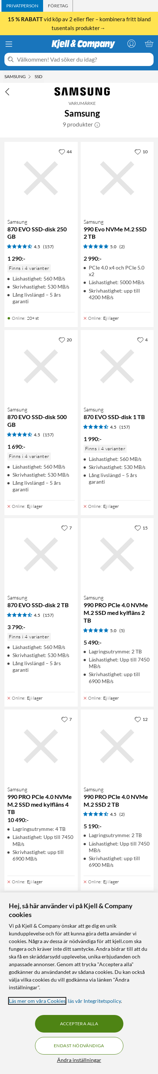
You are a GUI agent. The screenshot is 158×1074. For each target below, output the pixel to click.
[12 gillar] (141, 719)
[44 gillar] (65, 151)
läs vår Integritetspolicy (94, 1001)
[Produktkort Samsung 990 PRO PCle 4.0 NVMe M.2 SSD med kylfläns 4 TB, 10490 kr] (41, 746)
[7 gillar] (66, 527)
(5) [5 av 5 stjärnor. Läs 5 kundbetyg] (122, 630)
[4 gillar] (142, 339)
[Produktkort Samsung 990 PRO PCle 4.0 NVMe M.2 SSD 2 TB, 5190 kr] (117, 746)
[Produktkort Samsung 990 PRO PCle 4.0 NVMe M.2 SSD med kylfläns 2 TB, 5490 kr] (117, 554)
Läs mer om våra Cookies (37, 1001)
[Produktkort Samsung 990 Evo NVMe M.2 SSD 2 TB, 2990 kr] (117, 178)
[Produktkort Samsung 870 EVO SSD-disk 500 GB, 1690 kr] (41, 366)
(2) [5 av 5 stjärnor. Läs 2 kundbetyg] (122, 246)
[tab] (22, 6)
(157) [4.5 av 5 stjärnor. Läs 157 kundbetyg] (48, 246)
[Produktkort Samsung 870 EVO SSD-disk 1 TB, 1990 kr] (117, 366)
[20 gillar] (65, 339)
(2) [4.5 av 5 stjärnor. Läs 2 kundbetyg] (122, 814)
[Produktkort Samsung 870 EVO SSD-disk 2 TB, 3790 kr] (41, 554)
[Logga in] (131, 43)
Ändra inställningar (79, 1060)
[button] (97, 124)
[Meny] (9, 44)
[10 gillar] (141, 151)
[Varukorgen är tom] (149, 43)
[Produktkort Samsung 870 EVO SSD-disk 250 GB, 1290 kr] (41, 178)
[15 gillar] (141, 527)
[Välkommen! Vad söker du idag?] (84, 59)
